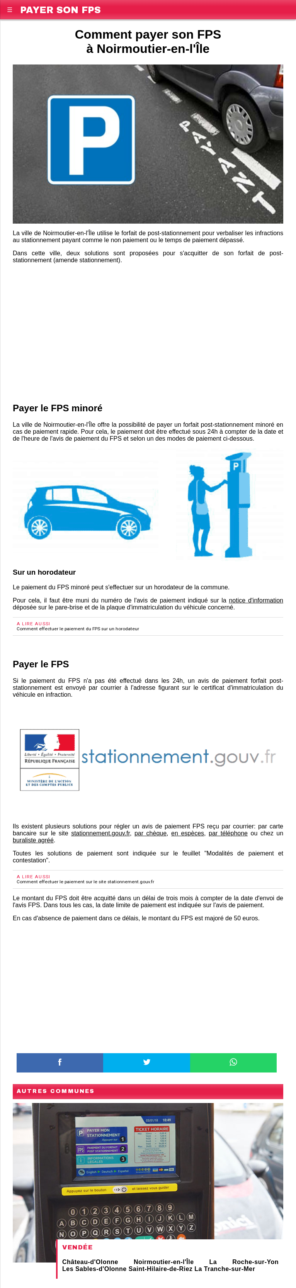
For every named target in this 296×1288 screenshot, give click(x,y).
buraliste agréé (33, 840)
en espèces (187, 833)
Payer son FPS (60, 8)
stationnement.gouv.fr (100, 833)
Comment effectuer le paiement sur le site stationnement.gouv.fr (85, 881)
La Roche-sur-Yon (244, 1262)
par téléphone (228, 833)
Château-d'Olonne (90, 1262)
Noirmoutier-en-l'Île (164, 1262)
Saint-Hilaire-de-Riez (161, 1269)
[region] (148, 332)
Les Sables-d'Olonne (94, 1269)
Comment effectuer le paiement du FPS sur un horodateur (78, 628)
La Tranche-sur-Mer (224, 1269)
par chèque (150, 833)
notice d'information (256, 600)
